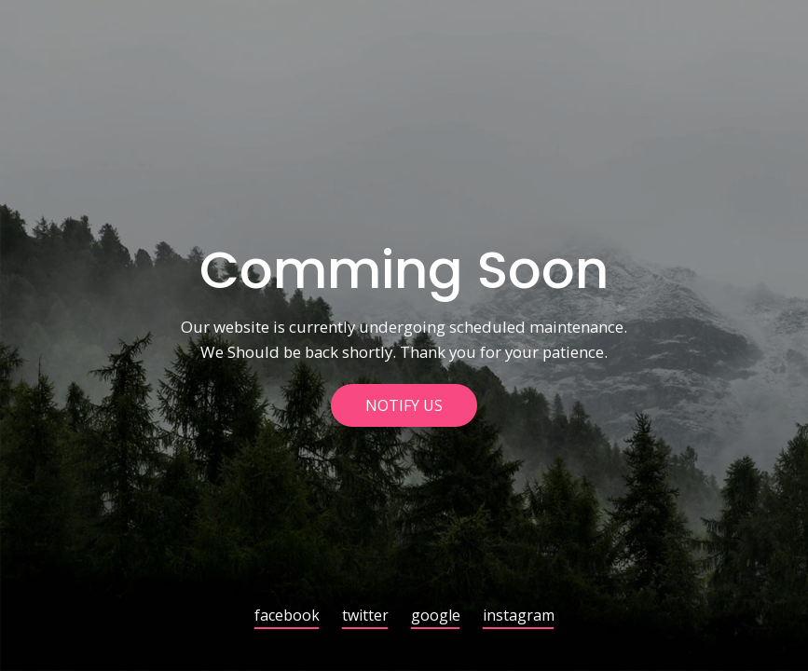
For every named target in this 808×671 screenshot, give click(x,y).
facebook (287, 616)
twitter (365, 616)
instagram (519, 616)
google (435, 616)
